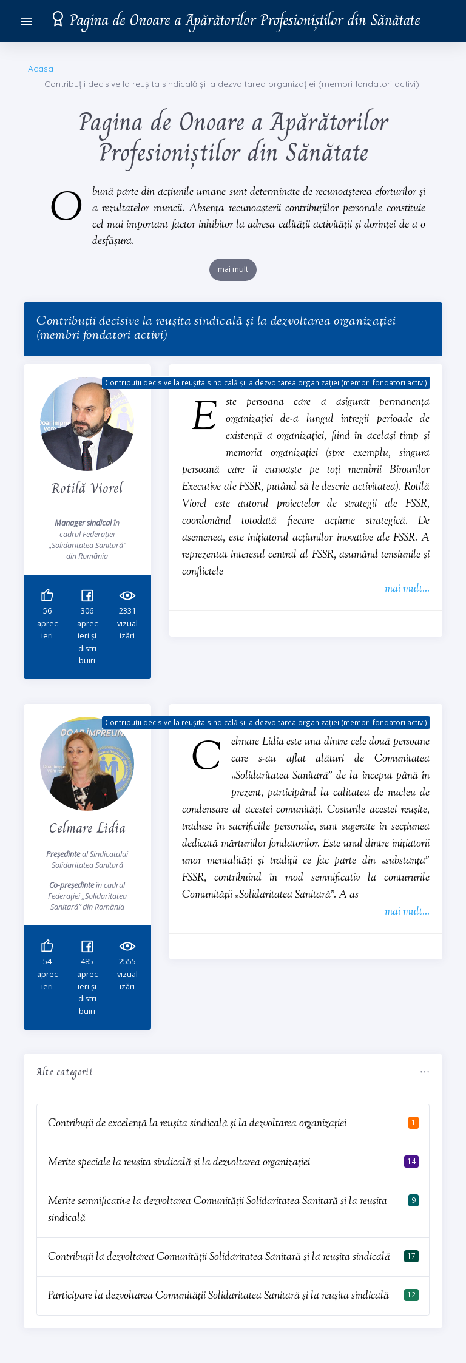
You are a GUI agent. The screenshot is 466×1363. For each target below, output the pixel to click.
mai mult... (407, 589)
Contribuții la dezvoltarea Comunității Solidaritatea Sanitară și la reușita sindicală (219, 1257)
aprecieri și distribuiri (87, 636)
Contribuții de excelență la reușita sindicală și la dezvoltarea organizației (197, 1123)
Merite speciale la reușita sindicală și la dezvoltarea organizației (179, 1162)
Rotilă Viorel (87, 487)
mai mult (233, 269)
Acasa (40, 68)
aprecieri (47, 623)
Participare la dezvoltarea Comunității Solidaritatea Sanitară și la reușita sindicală (218, 1296)
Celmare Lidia (87, 827)
